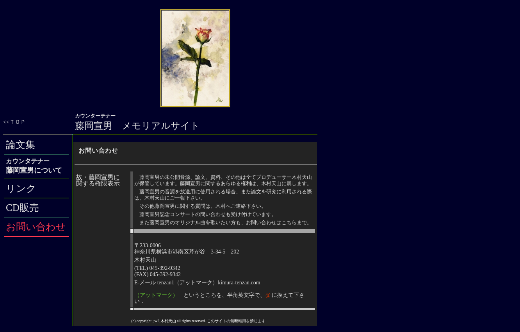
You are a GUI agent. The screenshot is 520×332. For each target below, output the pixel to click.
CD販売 (22, 207)
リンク (21, 188)
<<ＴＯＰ (14, 122)
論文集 (20, 144)
